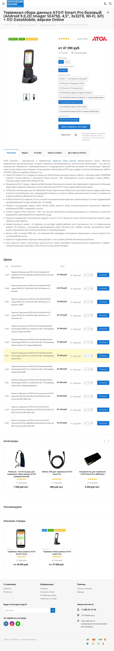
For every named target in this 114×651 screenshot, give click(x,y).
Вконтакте (6, 623)
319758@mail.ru (88, 615)
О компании (10, 584)
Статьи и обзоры (84, 588)
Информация (47, 584)
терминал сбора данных (64, 160)
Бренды (80, 592)
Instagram (12, 623)
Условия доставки (48, 595)
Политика (8, 592)
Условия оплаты (47, 592)
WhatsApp (18, 623)
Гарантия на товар (48, 598)
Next (108, 441)
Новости (7, 588)
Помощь (44, 588)
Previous (105, 441)
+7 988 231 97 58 (88, 609)
